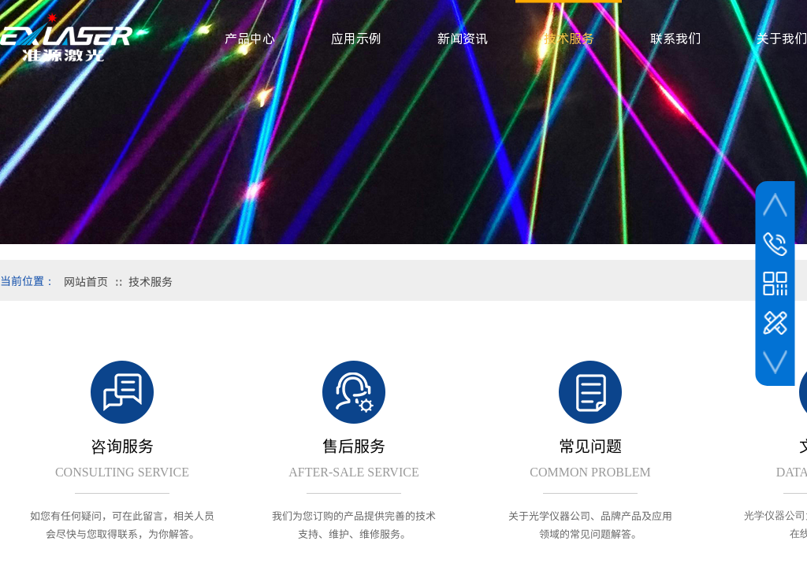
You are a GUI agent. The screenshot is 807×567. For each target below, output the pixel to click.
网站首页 (86, 281)
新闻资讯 (462, 39)
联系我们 (675, 39)
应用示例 (356, 39)
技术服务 (150, 281)
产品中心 (250, 39)
